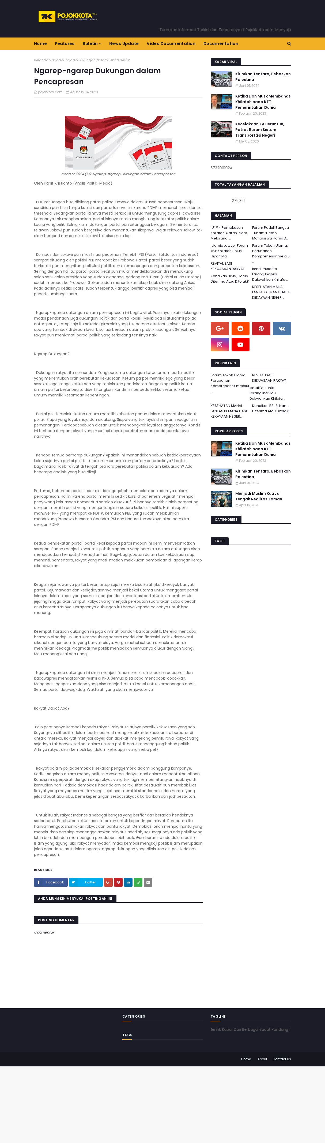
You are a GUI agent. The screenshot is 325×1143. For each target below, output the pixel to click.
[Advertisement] (160, 1103)
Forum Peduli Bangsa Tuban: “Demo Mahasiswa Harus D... (270, 233)
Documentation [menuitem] (220, 43)
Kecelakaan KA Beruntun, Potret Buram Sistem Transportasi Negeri (259, 129)
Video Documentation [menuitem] (171, 43)
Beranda (41, 60)
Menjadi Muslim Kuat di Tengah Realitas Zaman (258, 496)
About (262, 1059)
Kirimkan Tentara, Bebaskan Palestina (263, 76)
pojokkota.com (50, 92)
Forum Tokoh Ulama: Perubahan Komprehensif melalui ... (271, 253)
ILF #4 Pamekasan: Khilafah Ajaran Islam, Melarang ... (229, 233)
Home (246, 1059)
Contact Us (282, 1059)
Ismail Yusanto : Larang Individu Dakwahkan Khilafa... (270, 274)
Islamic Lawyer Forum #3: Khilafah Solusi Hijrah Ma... (229, 251)
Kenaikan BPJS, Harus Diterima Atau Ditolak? (230, 278)
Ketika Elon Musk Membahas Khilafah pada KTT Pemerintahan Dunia (263, 101)
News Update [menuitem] (124, 43)
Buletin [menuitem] (90, 43)
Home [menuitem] (40, 43)
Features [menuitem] (64, 43)
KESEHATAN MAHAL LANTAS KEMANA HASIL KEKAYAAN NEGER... (271, 292)
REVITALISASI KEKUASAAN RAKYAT (228, 266)
